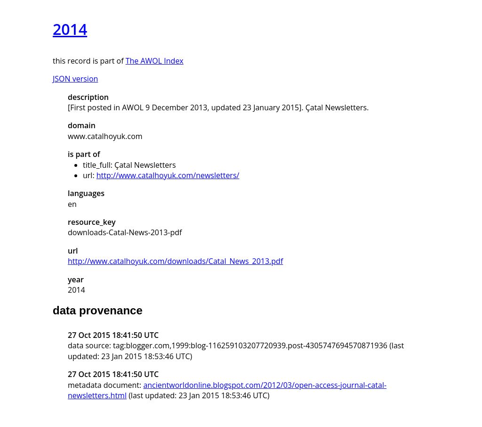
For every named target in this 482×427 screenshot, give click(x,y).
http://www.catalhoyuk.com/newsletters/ (168, 175)
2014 (70, 29)
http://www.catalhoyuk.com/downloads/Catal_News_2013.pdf (175, 261)
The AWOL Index (155, 61)
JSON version (75, 79)
